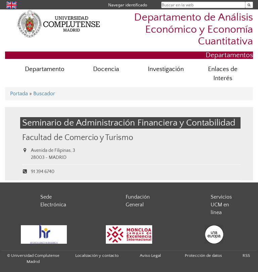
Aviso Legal (150, 255)
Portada (19, 94)
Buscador (44, 94)
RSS (246, 255)
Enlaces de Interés (223, 74)
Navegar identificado (127, 5)
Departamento (44, 69)
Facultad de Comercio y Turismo (77, 137)
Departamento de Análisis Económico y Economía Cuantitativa (193, 29)
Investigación (166, 69)
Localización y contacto (97, 255)
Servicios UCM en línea (221, 204)
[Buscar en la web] (249, 5)
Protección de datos (203, 255)
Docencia (106, 69)
